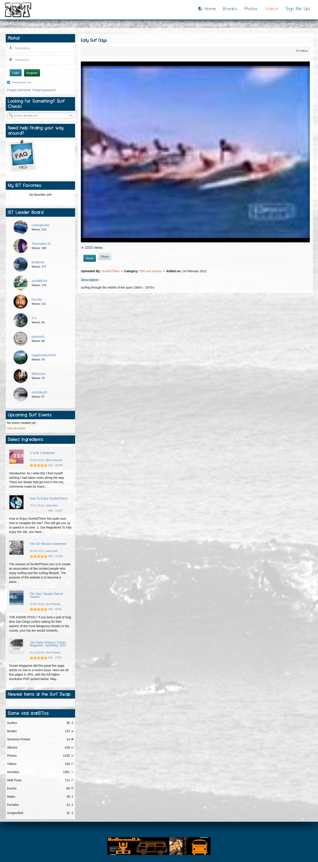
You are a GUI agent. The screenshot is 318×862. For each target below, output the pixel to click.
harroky (37, 299)
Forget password (43, 90)
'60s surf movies (151, 271)
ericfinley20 (39, 392)
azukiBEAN (39, 281)
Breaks (230, 8)
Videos (272, 8)
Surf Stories (53, 604)
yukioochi (38, 336)
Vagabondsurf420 (44, 355)
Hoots (90, 258)
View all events (16, 428)
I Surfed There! (18, 9)
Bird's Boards (54, 460)
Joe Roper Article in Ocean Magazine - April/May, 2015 (48, 644)
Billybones (39, 373)
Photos (251, 8)
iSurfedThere (111, 271)
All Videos (302, 50)
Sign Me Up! (298, 8)
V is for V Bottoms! (42, 453)
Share (105, 256)
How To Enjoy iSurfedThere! (49, 498)
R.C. (35, 318)
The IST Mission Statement (48, 544)
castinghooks (41, 225)
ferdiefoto (38, 262)
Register (32, 73)
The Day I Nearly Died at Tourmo (46, 595)
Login (15, 73)
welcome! (52, 505)
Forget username (19, 90)
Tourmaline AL (41, 243)
